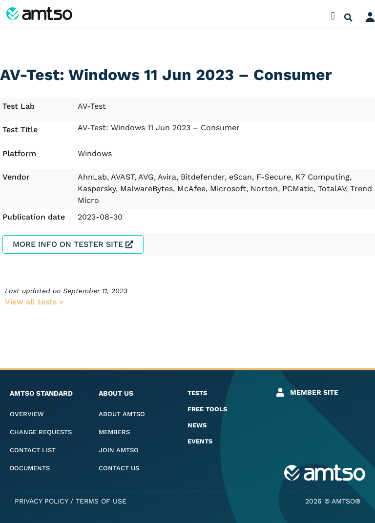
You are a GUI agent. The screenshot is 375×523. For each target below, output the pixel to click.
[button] (332, 16)
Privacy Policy (41, 501)
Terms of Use (101, 501)
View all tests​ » (34, 301)
